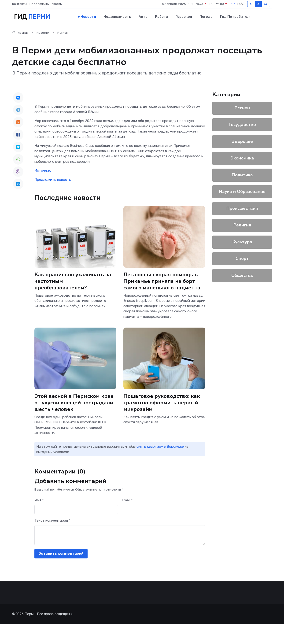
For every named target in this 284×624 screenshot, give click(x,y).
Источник (42, 170)
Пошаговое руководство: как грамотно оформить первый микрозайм (161, 402)
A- (251, 4)
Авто (143, 17)
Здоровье (242, 141)
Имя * (39, 500)
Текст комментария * (52, 520)
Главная (20, 32)
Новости (88, 17)
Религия (242, 225)
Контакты (19, 4)
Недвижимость (117, 17)
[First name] (76, 509)
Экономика (242, 158)
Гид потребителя (235, 17)
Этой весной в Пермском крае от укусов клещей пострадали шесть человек (74, 402)
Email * (127, 500)
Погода (206, 17)
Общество (242, 275)
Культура (242, 242)
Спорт (242, 258)
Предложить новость (46, 4)
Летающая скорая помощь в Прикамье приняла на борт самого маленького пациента (161, 281)
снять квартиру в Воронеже (160, 446)
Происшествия (242, 208)
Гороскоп (184, 17)
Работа (161, 17)
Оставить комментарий (61, 553)
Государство (242, 125)
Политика (242, 175)
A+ (266, 4)
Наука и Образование (242, 191)
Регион (62, 32)
